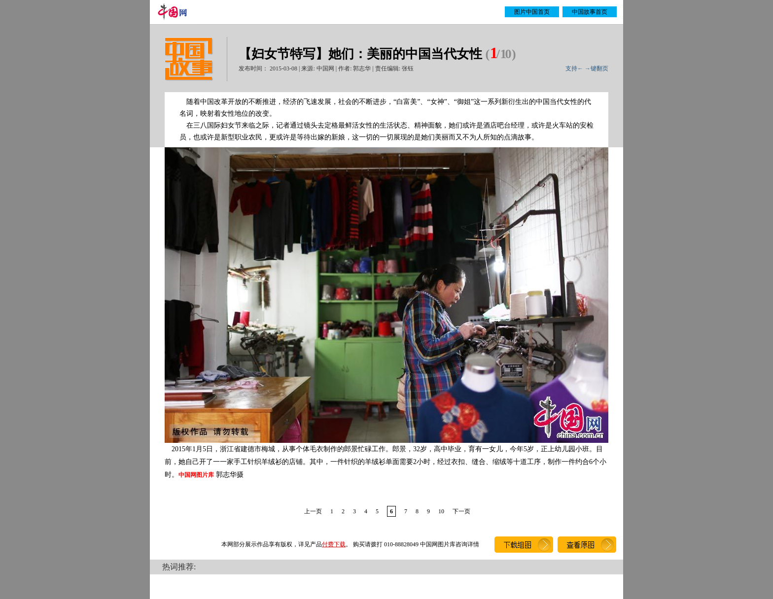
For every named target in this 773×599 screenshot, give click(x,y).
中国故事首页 (589, 11)
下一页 (461, 511)
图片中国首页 (532, 11)
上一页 (313, 511)
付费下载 (334, 544)
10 (441, 511)
